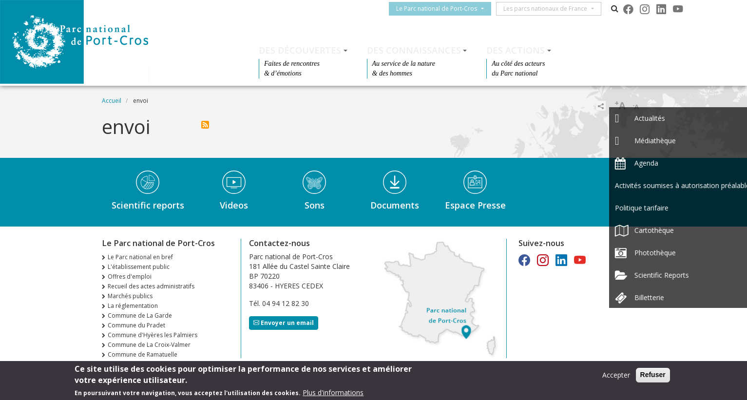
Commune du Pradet (136, 325)
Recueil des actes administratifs (151, 286)
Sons (315, 205)
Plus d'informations (333, 394)
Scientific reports (148, 205)
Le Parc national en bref (140, 257)
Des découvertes (300, 50)
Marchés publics (130, 296)
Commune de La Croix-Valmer (149, 345)
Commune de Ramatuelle (142, 354)
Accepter (616, 376)
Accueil (111, 100)
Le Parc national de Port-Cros (440, 8)
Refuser (653, 377)
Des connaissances (414, 50)
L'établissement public (139, 267)
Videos (234, 205)
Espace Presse (475, 205)
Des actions (515, 50)
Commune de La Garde (140, 315)
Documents (394, 205)
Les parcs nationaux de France (549, 8)
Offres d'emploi (130, 276)
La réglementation (133, 306)
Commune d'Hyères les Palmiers (152, 335)
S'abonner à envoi (205, 125)
